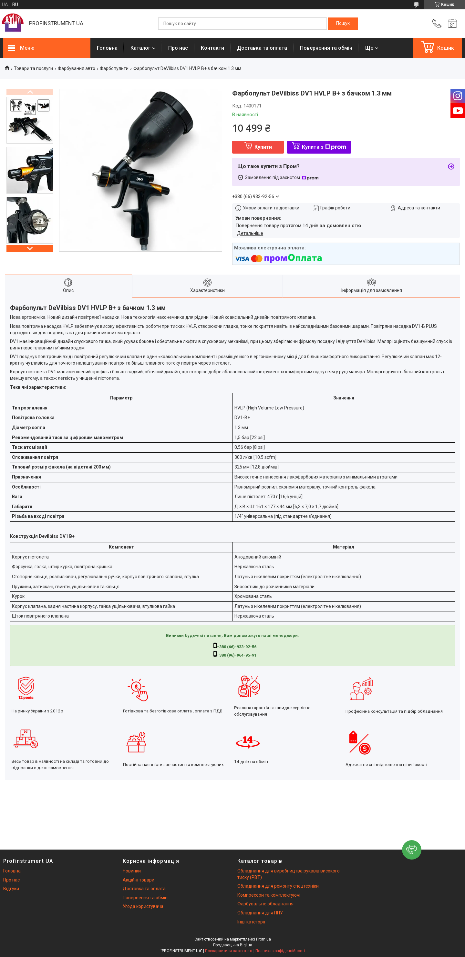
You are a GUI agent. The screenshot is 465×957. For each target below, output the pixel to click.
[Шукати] (343, 23)
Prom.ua (263, 939)
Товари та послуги (33, 68)
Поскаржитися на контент (229, 951)
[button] (411, 850)
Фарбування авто (76, 68)
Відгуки (11, 888)
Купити (263, 147)
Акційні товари (138, 879)
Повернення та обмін (326, 48)
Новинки (132, 870)
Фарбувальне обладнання (265, 903)
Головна (107, 48)
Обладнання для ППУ (260, 912)
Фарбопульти (114, 68)
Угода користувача (143, 906)
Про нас (178, 48)
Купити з (324, 147)
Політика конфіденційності (280, 951)
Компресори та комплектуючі (268, 895)
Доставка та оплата (262, 48)
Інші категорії (251, 921)
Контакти (212, 48)
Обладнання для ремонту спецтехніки (278, 886)
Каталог (140, 48)
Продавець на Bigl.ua (232, 945)
